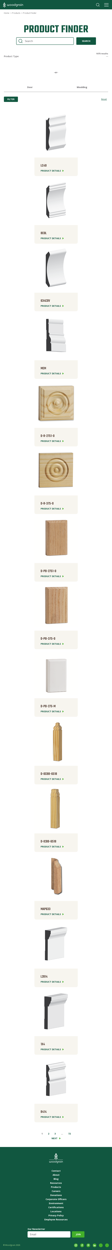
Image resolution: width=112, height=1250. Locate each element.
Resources (56, 1183)
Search (98, 5)
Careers (56, 1191)
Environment (56, 1203)
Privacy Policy (56, 1215)
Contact (56, 1170)
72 (69, 1133)
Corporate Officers (56, 1199)
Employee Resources (56, 1219)
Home (6, 13)
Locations (56, 1211)
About (56, 1175)
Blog (56, 1179)
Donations (56, 1195)
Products (16, 13)
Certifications (56, 1207)
